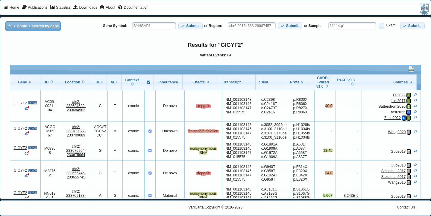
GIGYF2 (20, 103)
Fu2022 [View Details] (399, 95)
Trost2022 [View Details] (397, 112)
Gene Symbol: (115, 26)
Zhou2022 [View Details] (392, 118)
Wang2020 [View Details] (397, 132)
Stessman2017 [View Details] (393, 171)
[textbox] (154, 25)
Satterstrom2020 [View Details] (391, 106)
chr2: (76, 106)
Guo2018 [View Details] (398, 151)
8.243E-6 (351, 196)
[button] (190, 25)
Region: (215, 26)
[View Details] (415, 94)
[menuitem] (11, 8)
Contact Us (406, 207)
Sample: (316, 26)
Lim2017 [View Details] (398, 101)
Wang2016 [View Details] (397, 182)
